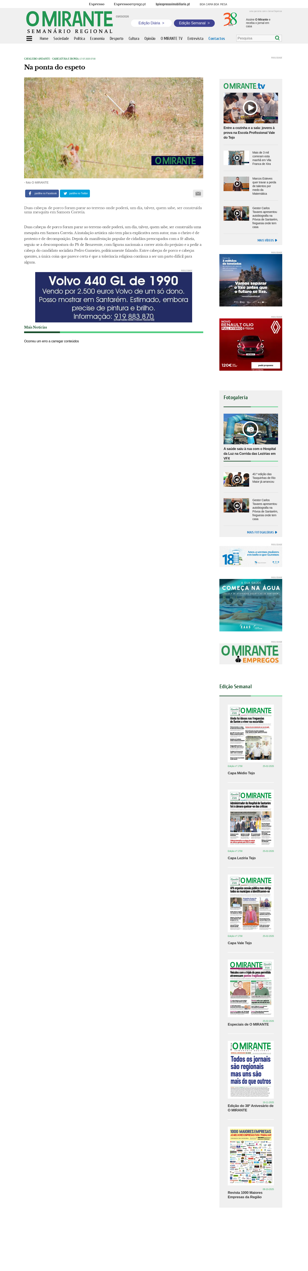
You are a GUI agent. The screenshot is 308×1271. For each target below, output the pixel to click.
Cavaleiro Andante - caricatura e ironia (51, 58)
